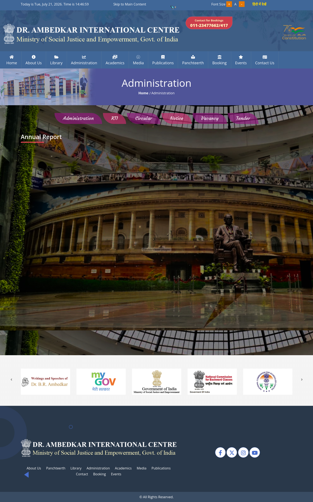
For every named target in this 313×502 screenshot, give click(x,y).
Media (142, 468)
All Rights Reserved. (158, 497)
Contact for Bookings (209, 23)
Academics (123, 468)
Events (116, 474)
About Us (34, 468)
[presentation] (11, 379)
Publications (161, 468)
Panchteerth (55, 468)
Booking (99, 474)
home (143, 93)
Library (76, 468)
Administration (98, 468)
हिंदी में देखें (259, 4)
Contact (82, 474)
